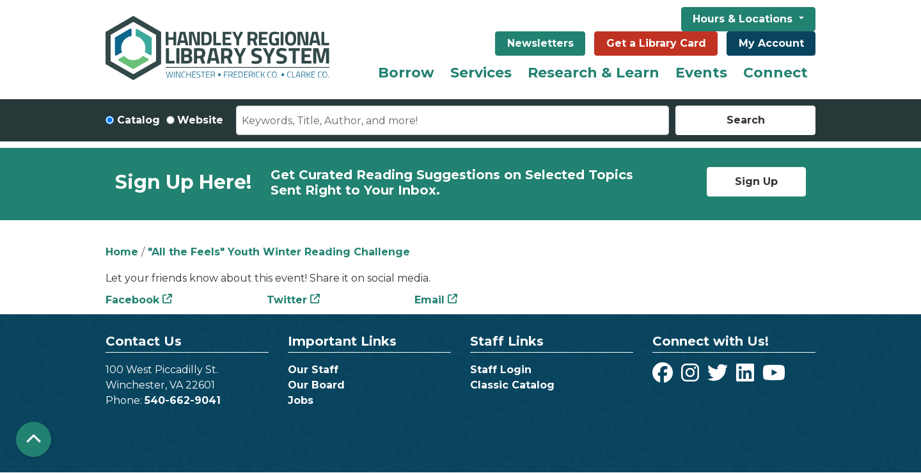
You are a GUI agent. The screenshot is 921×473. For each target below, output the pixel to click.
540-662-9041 (183, 400)
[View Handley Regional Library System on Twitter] (719, 377)
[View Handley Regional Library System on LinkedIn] (746, 377)
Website (200, 120)
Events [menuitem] (701, 72)
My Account (771, 43)
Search (746, 120)
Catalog (138, 120)
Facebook (132, 300)
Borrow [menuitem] (406, 72)
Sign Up (756, 181)
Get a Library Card (656, 43)
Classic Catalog (512, 385)
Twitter (287, 300)
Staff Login (500, 370)
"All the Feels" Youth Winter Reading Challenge (279, 252)
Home (122, 252)
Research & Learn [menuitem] (593, 72)
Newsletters (540, 43)
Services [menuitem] (481, 72)
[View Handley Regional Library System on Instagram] (691, 377)
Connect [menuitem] (775, 72)
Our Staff (313, 370)
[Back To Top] (33, 439)
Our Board (316, 385)
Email (429, 300)
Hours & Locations (744, 19)
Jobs (300, 400)
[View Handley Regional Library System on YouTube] (773, 377)
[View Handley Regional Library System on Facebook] (664, 377)
